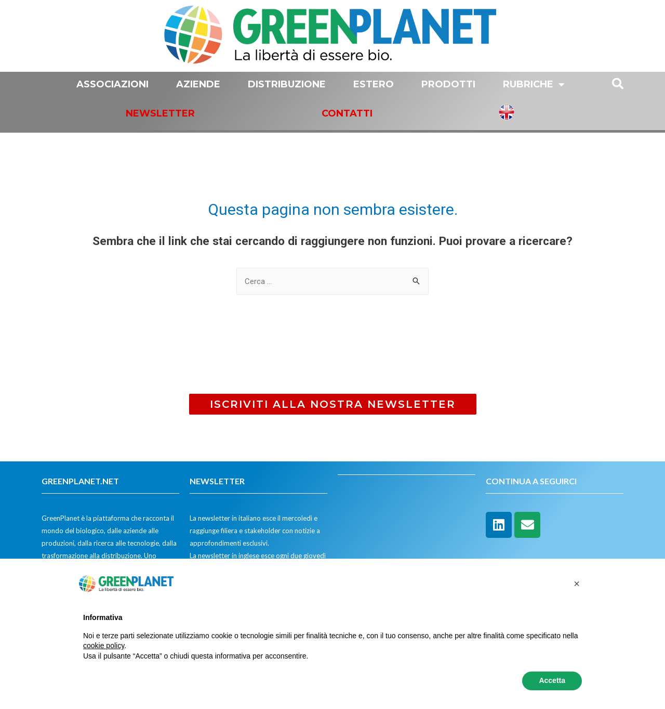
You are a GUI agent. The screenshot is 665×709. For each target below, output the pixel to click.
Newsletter (160, 113)
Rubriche (533, 84)
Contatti (347, 113)
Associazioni (112, 84)
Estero (373, 84)
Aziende (198, 84)
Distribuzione (287, 84)
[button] (332, 404)
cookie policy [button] (103, 645)
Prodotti (448, 84)
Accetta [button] (552, 680)
